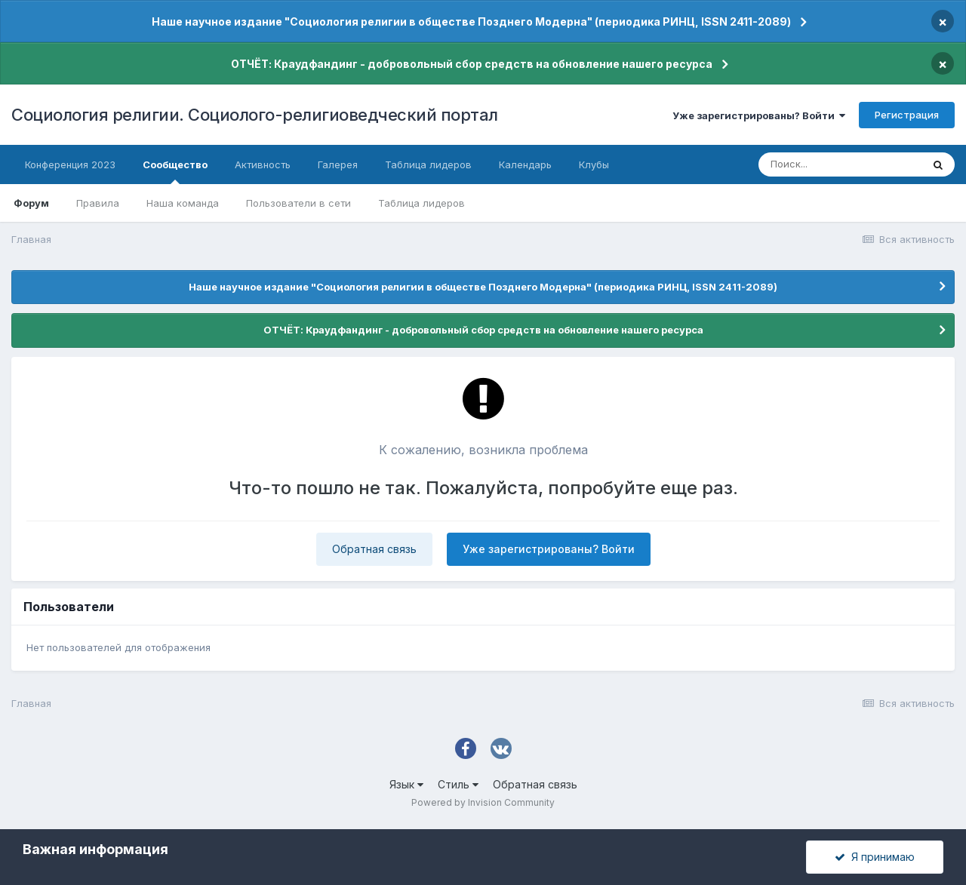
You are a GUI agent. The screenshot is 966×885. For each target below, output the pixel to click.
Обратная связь (374, 548)
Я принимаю (875, 856)
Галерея (338, 164)
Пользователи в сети (298, 203)
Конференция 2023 (70, 164)
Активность (263, 164)
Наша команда (182, 203)
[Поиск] (839, 164)
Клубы (594, 164)
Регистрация (907, 115)
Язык (406, 784)
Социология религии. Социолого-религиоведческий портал (254, 114)
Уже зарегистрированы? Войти (758, 115)
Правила (97, 203)
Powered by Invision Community (483, 802)
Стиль (458, 784)
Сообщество (175, 171)
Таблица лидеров (421, 203)
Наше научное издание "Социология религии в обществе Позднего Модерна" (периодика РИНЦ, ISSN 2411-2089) (471, 21)
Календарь (525, 164)
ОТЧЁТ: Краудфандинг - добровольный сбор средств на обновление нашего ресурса (471, 63)
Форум (31, 203)
